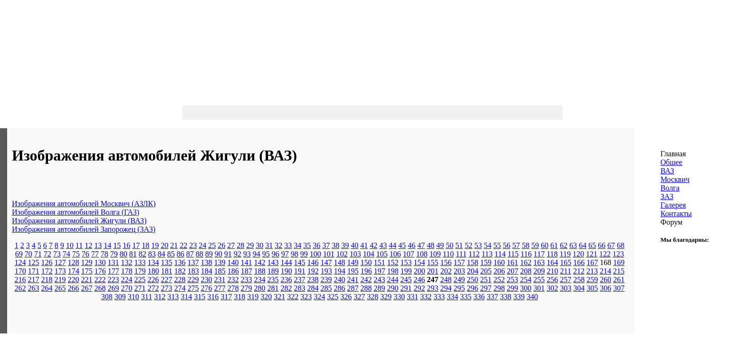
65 (592, 245)
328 (372, 297)
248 (446, 280)
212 (578, 271)
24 (202, 245)
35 (307, 245)
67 (611, 245)
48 (430, 245)
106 (395, 254)
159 (486, 262)
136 (180, 262)
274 (180, 288)
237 (300, 280)
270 (127, 288)
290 (393, 288)
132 (127, 262)
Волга (669, 188)
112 (473, 254)
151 (379, 262)
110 (448, 254)
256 (552, 280)
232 (233, 280)
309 (120, 297)
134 (153, 262)
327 (359, 297)
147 (326, 262)
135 (166, 262)
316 (213, 297)
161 (512, 262)
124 (20, 262)
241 (353, 280)
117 (539, 254)
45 (402, 245)
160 (499, 262)
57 (516, 245)
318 (239, 297)
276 (206, 288)
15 (117, 245)
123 (618, 254)
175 (87, 271)
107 (408, 254)
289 (379, 288)
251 (486, 280)
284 (313, 288)
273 (166, 288)
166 (579, 262)
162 (526, 262)
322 (292, 297)
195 (353, 271)
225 (140, 280)
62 (563, 245)
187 (246, 271)
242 (366, 280)
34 (297, 245)
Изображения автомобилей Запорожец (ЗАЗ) (83, 229)
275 (193, 288)
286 (339, 288)
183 (193, 271)
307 (619, 288)
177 (113, 271)
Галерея (673, 205)
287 (353, 288)
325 (332, 297)
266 (73, 288)
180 (153, 271)
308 (107, 297)
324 (319, 297)
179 (140, 271)
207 (512, 271)
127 (60, 262)
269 (113, 288)
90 (218, 254)
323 (306, 297)
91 (228, 254)
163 (539, 262)
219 (60, 280)
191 (300, 271)
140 (233, 262)
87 (190, 254)
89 (209, 254)
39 (345, 245)
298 (499, 288)
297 (486, 288)
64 (582, 245)
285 (326, 288)
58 (525, 245)
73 (57, 254)
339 (519, 297)
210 (552, 271)
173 (60, 271)
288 (366, 288)
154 (419, 262)
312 (159, 297)
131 (113, 262)
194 (339, 271)
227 (166, 280)
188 (260, 271)
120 (578, 254)
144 (286, 262)
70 (28, 254)
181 (166, 271)
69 (19, 254)
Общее (671, 162)
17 (136, 245)
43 (383, 245)
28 (240, 245)
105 (382, 254)
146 (313, 262)
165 (566, 262)
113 (486, 254)
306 (605, 288)
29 (250, 245)
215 (618, 271)
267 (87, 288)
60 (544, 245)
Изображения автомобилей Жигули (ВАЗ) (79, 221)
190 (286, 271)
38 (335, 245)
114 (500, 254)
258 (579, 280)
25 (212, 245)
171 (33, 271)
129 (87, 262)
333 (439, 297)
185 (220, 271)
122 (605, 254)
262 (20, 288)
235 (273, 280)
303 (566, 288)
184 (206, 271)
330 (399, 297)
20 (164, 245)
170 (20, 271)
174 (73, 271)
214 (605, 271)
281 (273, 288)
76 (85, 254)
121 (591, 254)
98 (294, 254)
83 (152, 254)
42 (373, 245)
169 (619, 262)
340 (532, 297)
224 (127, 280)
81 (133, 254)
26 (221, 245)
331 (412, 297)
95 (266, 254)
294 (446, 288)
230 (206, 280)
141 (246, 262)
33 (288, 245)
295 (459, 288)
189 (273, 271)
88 (199, 254)
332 (425, 297)
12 (88, 245)
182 (180, 271)
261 (619, 280)
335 (465, 297)
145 (300, 262)
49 (440, 245)
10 (70, 245)
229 (193, 280)
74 (66, 254)
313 (173, 297)
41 (364, 245)
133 (140, 262)
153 (406, 262)
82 (142, 254)
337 (492, 297)
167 (592, 262)
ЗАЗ (666, 196)
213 (592, 271)
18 (145, 245)
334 (452, 297)
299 (512, 288)
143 (273, 262)
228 (180, 280)
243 (379, 280)
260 (605, 280)
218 (47, 280)
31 (269, 245)
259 (592, 280)
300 (526, 288)
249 (459, 280)
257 (566, 280)
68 (620, 245)
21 (174, 245)
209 (539, 271)
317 (226, 297)
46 (411, 245)
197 (379, 271)
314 (186, 297)
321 (279, 297)
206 (499, 271)
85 (171, 254)
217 (33, 280)
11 (79, 245)
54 (487, 245)
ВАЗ (667, 171)
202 (446, 271)
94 (256, 254)
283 (300, 288)
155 (433, 262)
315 (199, 297)
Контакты (676, 213)
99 (304, 254)
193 (326, 271)
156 (446, 262)
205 (486, 271)
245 (406, 280)
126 (47, 262)
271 (140, 288)
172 (47, 271)
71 (38, 254)
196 (366, 271)
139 (220, 262)
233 (246, 280)
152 (393, 262)
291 (406, 288)
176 (100, 271)
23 (193, 245)
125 (33, 262)
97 (285, 254)
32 (278, 245)
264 (47, 288)
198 (393, 271)
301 (539, 288)
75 (76, 254)
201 (433, 271)
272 (153, 288)
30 (259, 245)
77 (95, 254)
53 (478, 245)
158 (472, 262)
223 (113, 280)
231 (220, 280)
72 (47, 254)
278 (233, 288)
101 (328, 254)
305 (592, 288)
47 (421, 245)
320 (266, 297)
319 (252, 297)
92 (237, 254)
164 (552, 262)
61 (554, 245)
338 (505, 297)
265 (60, 288)
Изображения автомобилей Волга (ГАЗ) (75, 212)
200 (419, 271)
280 (260, 288)
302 (552, 288)
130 (100, 262)
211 (565, 271)
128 (73, 262)
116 (526, 254)
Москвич (674, 179)
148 (339, 262)
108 (422, 254)
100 (315, 254)
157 (459, 262)
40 (354, 245)
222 (100, 280)
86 (180, 254)
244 (393, 280)
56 (506, 245)
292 (419, 288)
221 (87, 280)
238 (313, 280)
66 (601, 245)
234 (260, 280)
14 (107, 245)
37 (326, 245)
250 (472, 280)
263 (33, 288)
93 (247, 254)
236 (286, 280)
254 (526, 280)
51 (459, 245)
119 (565, 254)
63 (573, 245)
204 (472, 271)
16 (126, 245)
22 (183, 245)
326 (346, 297)
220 (73, 280)
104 (368, 254)
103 (355, 254)
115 (512, 254)
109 (435, 254)
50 (449, 245)
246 (419, 280)
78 (104, 254)
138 (206, 262)
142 (260, 262)
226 (153, 280)
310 (133, 297)
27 (231, 245)
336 (479, 297)
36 (316, 245)
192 (313, 271)
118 (551, 254)
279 (246, 288)
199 (406, 271)
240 (339, 280)
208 (526, 271)
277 (220, 288)
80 (123, 254)
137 (193, 262)
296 (472, 288)
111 (461, 254)
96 (275, 254)
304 (579, 288)
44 (392, 245)
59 (535, 245)
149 (353, 262)
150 (366, 262)
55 (497, 245)
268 (100, 288)
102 (342, 254)
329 (386, 297)
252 (499, 280)
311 (146, 297)
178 (127, 271)
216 (20, 280)
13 (98, 245)
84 (161, 254)
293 (433, 288)
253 (512, 280)
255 (539, 280)
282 (286, 288)
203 (459, 271)
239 (326, 280)
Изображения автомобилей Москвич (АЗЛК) (84, 204)
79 (114, 254)
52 (468, 245)
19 (155, 245)
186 (233, 271)
